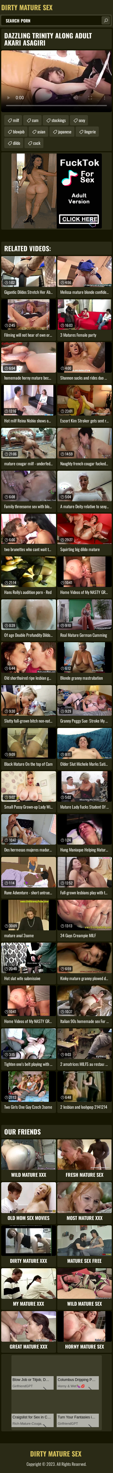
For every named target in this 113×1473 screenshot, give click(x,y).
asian (41, 131)
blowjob (18, 131)
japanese (64, 131)
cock (36, 143)
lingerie (90, 131)
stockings (59, 120)
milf (16, 120)
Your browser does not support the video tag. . (56, 81)
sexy (82, 120)
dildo (16, 143)
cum (35, 120)
